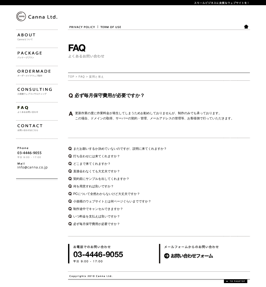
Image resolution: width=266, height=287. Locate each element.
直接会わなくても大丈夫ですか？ (96, 171)
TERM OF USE (107, 33)
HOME (246, 33)
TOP (71, 76)
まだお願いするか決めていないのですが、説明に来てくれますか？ (120, 149)
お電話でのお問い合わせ (85, 267)
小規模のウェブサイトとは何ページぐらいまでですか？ (112, 201)
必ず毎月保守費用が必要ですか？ (96, 224)
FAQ (82, 76)
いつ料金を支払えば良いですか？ (96, 216)
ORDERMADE (26, 88)
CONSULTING (26, 106)
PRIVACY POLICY (78, 33)
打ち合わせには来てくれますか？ (96, 156)
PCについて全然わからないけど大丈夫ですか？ (106, 194)
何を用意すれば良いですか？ (93, 186)
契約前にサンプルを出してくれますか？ (101, 179)
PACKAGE (23, 70)
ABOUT (21, 52)
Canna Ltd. (22, 38)
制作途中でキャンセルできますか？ (98, 209)
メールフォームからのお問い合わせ (184, 267)
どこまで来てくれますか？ (92, 164)
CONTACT (23, 143)
